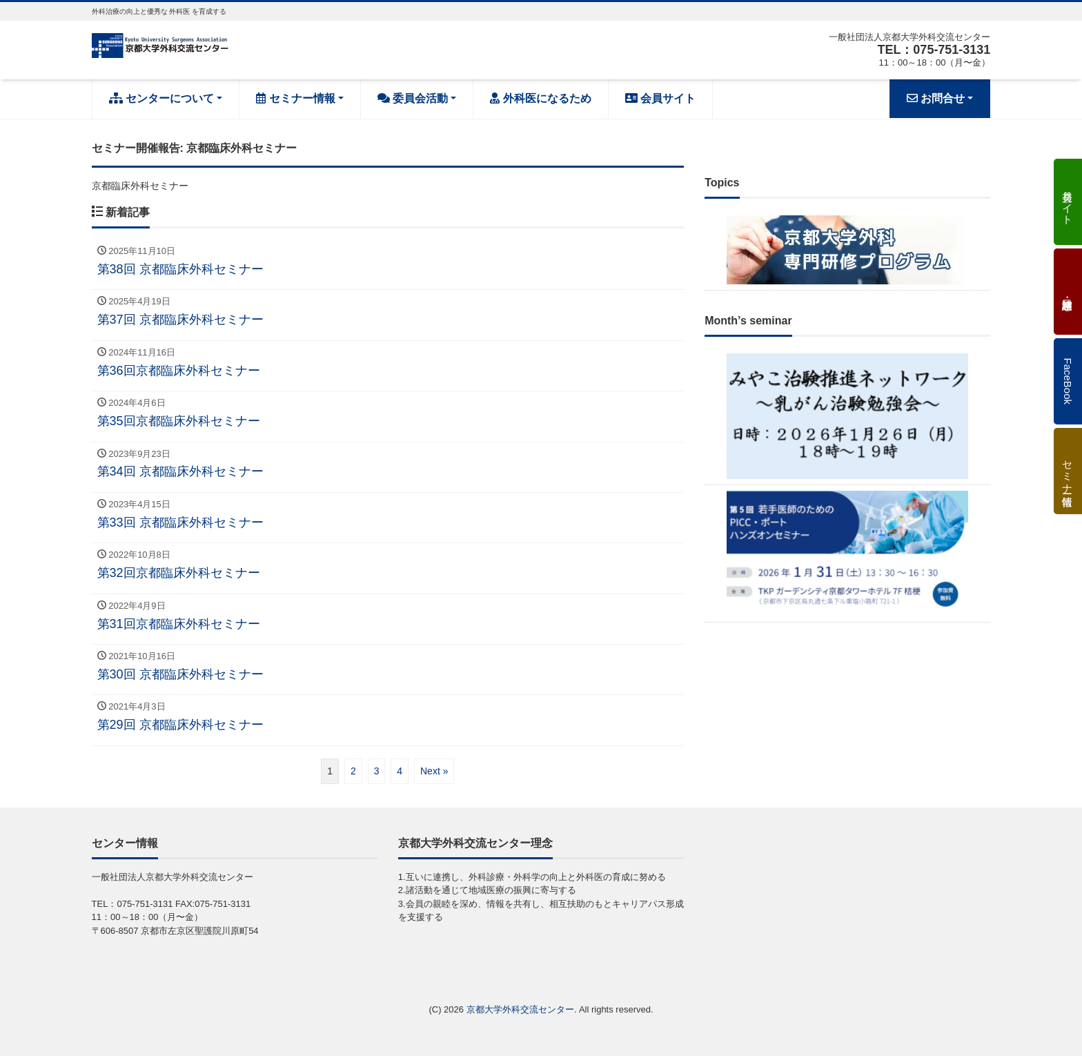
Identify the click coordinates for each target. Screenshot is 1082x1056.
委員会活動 (412, 98)
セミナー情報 (295, 98)
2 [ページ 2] (353, 770)
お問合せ (936, 98)
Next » (434, 770)
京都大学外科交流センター (520, 1009)
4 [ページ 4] (399, 770)
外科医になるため (540, 98)
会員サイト (660, 98)
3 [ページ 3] (377, 770)
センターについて (161, 98)
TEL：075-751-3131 (933, 50)
